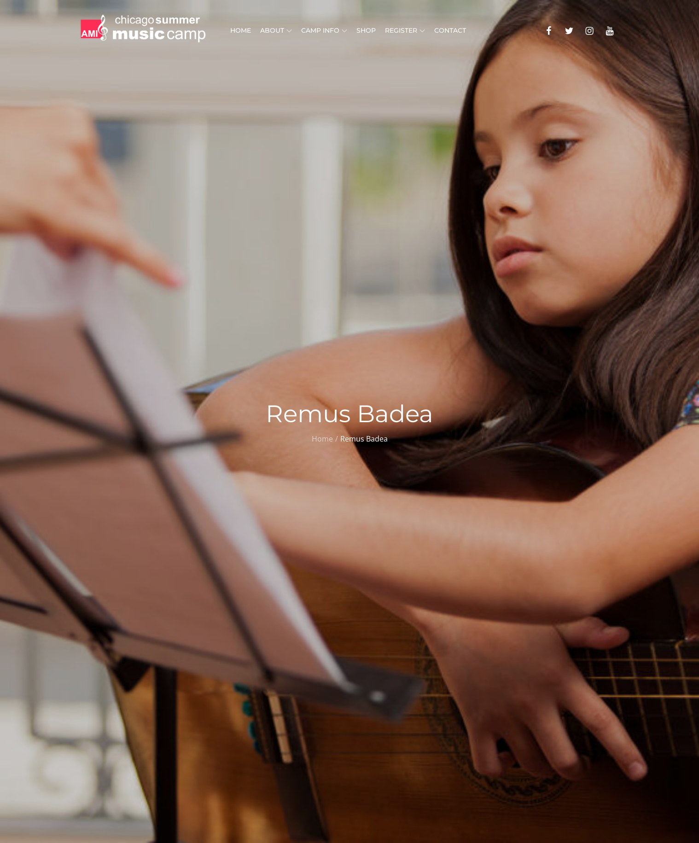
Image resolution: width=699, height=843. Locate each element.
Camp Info (324, 30)
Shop (366, 30)
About (276, 30)
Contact (450, 30)
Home (240, 30)
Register (405, 30)
